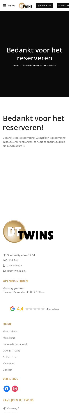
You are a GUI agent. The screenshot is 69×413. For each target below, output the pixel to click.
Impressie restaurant (15, 344)
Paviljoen (44, 5)
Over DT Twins (11, 350)
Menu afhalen (10, 331)
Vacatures (9, 363)
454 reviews (53, 309)
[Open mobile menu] (9, 5)
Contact (7, 369)
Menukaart (9, 337)
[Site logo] (25, 5)
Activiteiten (10, 356)
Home (16, 65)
